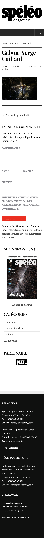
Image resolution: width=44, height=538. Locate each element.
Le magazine (10, 322)
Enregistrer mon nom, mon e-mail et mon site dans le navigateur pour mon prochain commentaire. (21, 203)
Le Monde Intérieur (13, 328)
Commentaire (11, 148)
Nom (5, 171)
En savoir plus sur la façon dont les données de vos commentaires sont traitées (22, 234)
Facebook (24, 517)
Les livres (8, 334)
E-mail (28, 171)
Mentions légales (10, 448)
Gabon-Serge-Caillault (17, 115)
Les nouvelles (10, 340)
